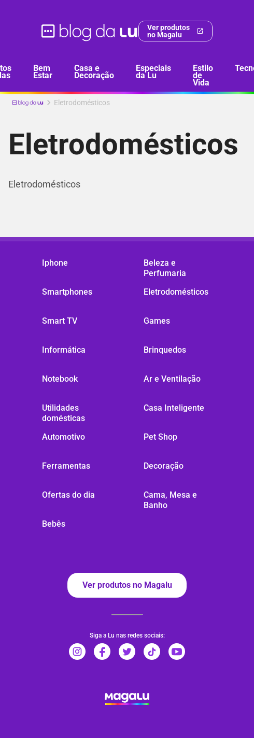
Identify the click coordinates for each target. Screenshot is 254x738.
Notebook (60, 379)
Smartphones (67, 292)
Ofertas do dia (68, 495)
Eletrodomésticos (176, 292)
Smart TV (59, 321)
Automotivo (63, 437)
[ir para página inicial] (89, 31)
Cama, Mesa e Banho (170, 500)
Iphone (55, 263)
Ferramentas (66, 466)
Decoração (164, 466)
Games (157, 321)
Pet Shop (160, 437)
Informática (64, 350)
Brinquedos (165, 350)
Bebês (53, 524)
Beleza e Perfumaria (165, 268)
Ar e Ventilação (172, 379)
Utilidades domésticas (63, 413)
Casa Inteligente (174, 408)
